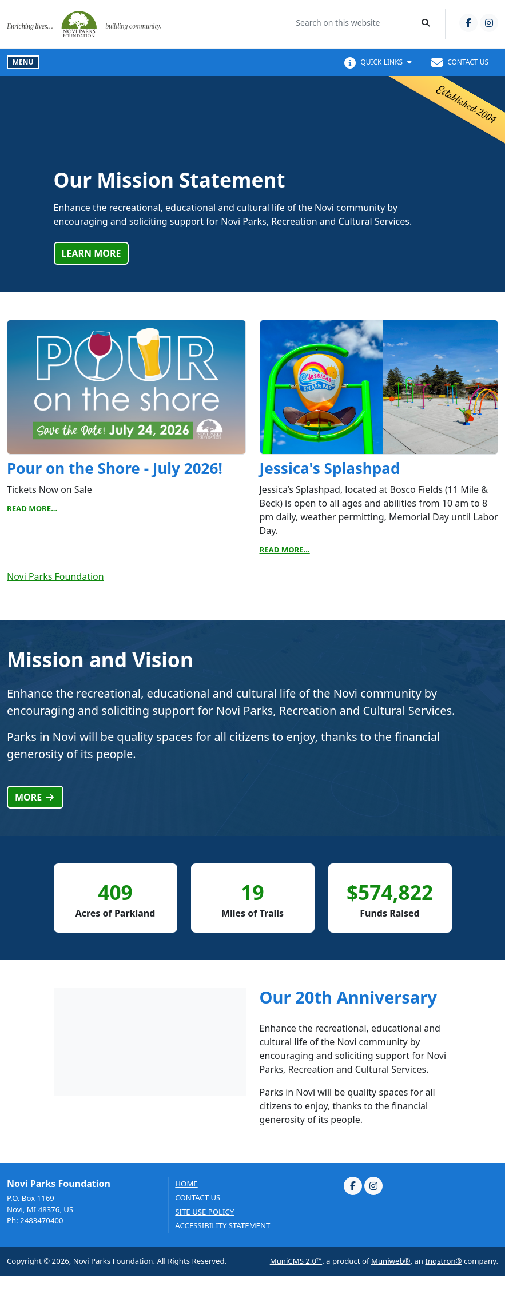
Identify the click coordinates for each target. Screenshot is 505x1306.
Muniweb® (391, 1261)
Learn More (91, 253)
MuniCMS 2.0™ (296, 1261)
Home (186, 1184)
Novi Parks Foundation (55, 576)
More (35, 797)
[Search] (425, 22)
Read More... (32, 508)
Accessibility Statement (222, 1226)
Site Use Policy (204, 1212)
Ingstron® (443, 1261)
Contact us (197, 1198)
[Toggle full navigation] (23, 62)
